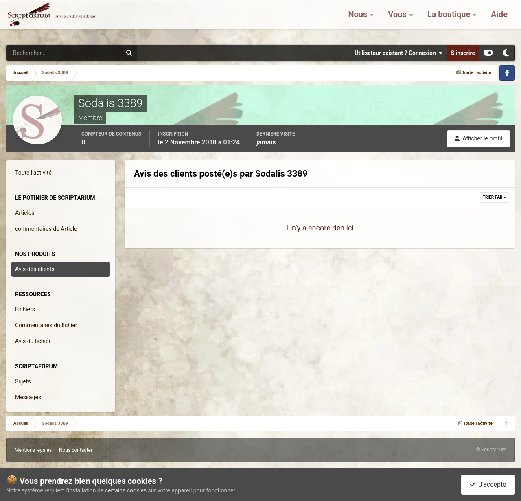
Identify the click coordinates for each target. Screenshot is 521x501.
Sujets (23, 381)
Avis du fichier (32, 341)
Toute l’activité (33, 172)
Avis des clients (35, 269)
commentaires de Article (46, 228)
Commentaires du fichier (46, 325)
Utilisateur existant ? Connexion (398, 53)
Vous (398, 20)
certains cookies (126, 490)
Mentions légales (33, 450)
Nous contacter (75, 450)
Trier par (494, 197)
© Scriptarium (491, 450)
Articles (25, 213)
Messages (28, 397)
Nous (358, 20)
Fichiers (25, 309)
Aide (499, 20)
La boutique (450, 20)
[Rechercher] (42, 53)
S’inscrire (463, 53)
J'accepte (488, 484)
